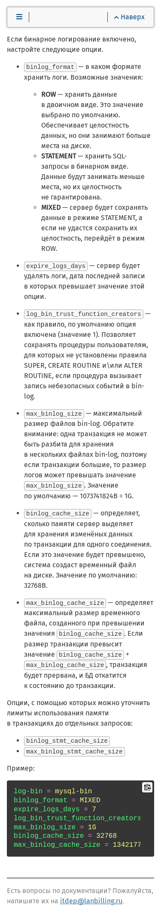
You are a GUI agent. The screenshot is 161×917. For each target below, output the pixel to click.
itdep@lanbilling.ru (91, 898)
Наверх (129, 17)
